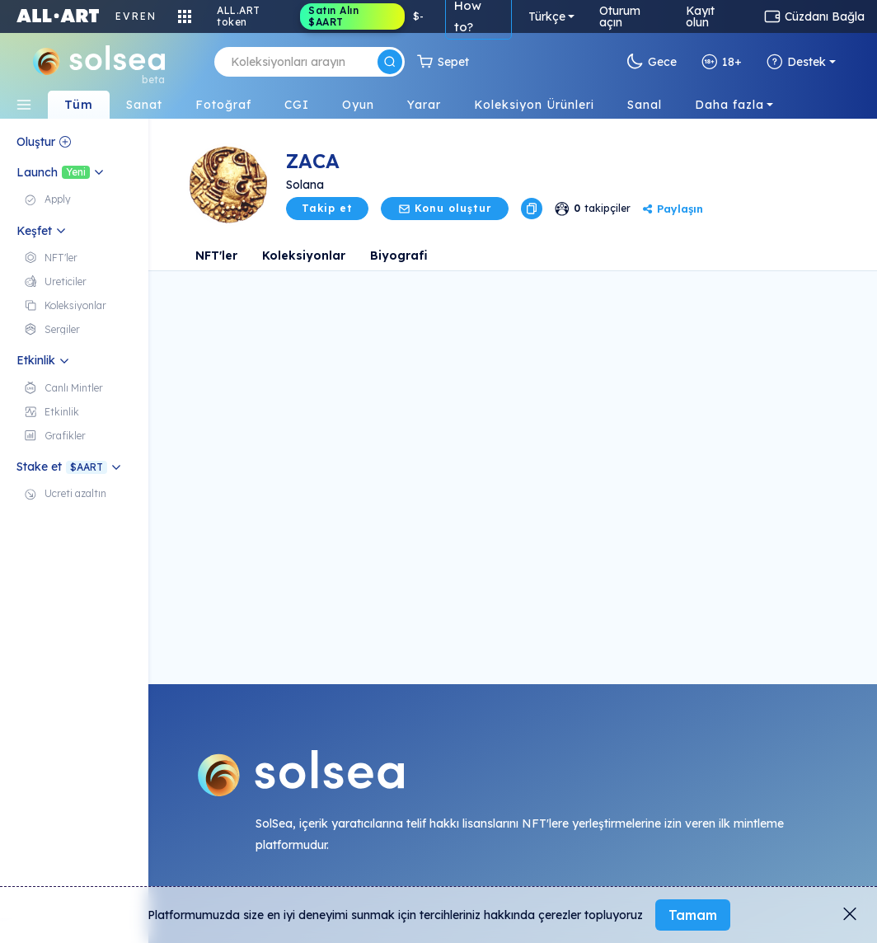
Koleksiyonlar (303, 255)
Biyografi (399, 255)
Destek (796, 62)
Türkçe (546, 16)
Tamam (692, 915)
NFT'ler (216, 255)
